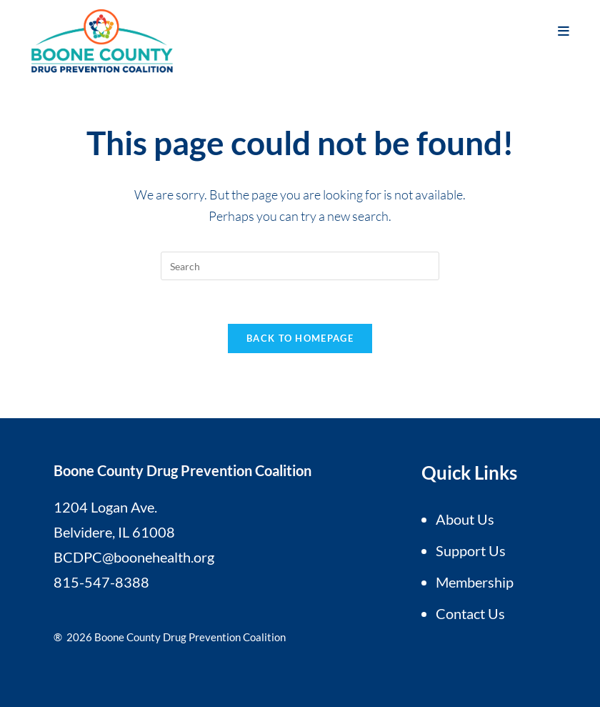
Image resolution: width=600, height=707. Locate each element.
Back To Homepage (300, 338)
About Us (465, 519)
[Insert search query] (300, 266)
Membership (475, 581)
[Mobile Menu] (564, 31)
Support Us (471, 550)
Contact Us (470, 613)
